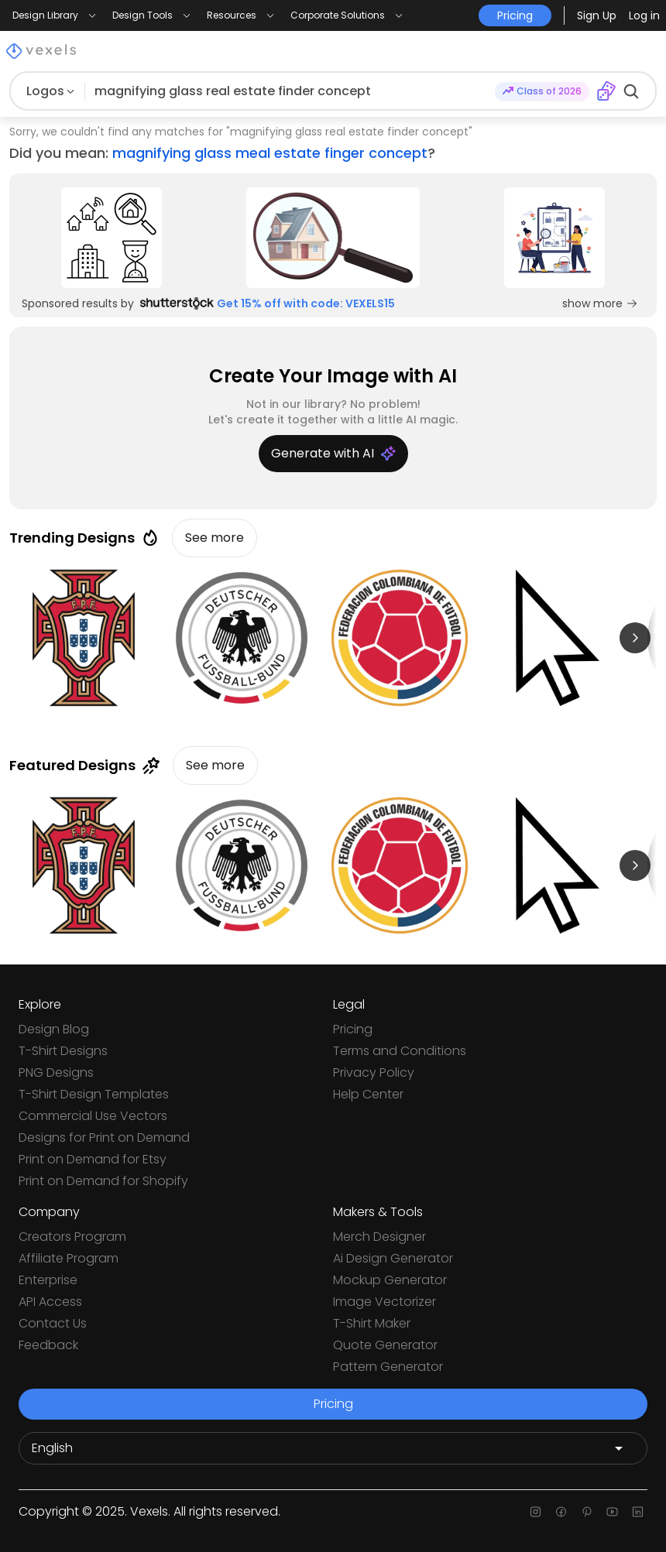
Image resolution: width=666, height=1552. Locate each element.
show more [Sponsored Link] (600, 303)
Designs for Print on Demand (104, 1137)
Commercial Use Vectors (93, 1116)
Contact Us (53, 1323)
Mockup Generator (390, 1280)
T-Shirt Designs (63, 1051)
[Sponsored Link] (111, 238)
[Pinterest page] (586, 1512)
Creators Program (72, 1236)
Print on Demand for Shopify (103, 1181)
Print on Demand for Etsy (92, 1159)
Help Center (368, 1094)
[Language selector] (333, 1448)
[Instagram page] (535, 1512)
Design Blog (54, 1029)
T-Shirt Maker (371, 1323)
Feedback (48, 1345)
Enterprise (48, 1280)
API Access (50, 1301)
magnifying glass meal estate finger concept (269, 153)
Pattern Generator (388, 1367)
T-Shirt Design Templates (94, 1094)
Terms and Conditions (399, 1051)
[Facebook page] (561, 1512)
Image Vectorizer (384, 1301)
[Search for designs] (290, 91)
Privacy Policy (373, 1072)
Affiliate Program (68, 1258)
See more (214, 537)
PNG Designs (56, 1072)
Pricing (352, 1029)
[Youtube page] (612, 1512)
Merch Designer (379, 1236)
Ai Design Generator (393, 1258)
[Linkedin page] (637, 1512)
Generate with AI (333, 453)
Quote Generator (385, 1345)
